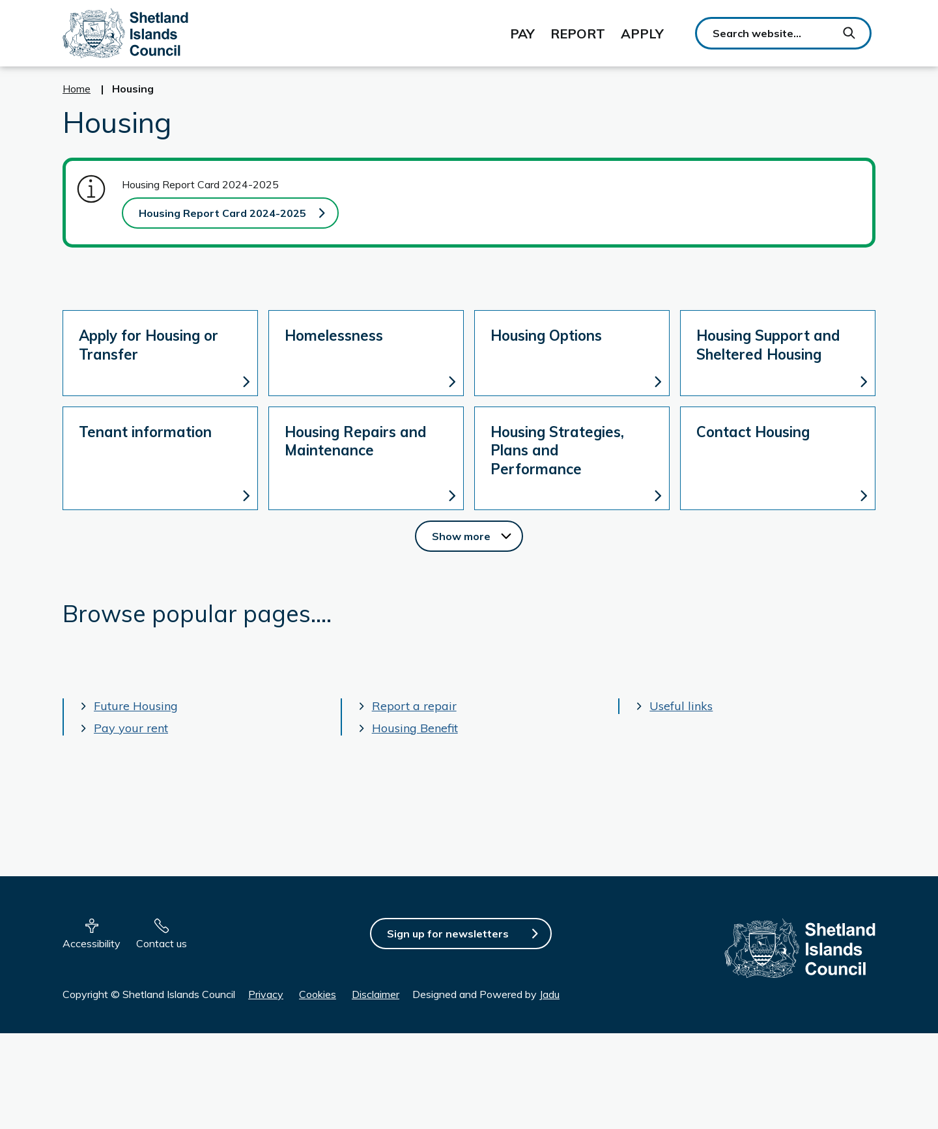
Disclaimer (375, 994)
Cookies (317, 994)
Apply (642, 33)
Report (577, 33)
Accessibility (92, 943)
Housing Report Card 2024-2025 (222, 213)
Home (77, 88)
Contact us (161, 943)
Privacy (265, 994)
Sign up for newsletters (448, 933)
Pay (522, 33)
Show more (477, 535)
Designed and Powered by (486, 994)
